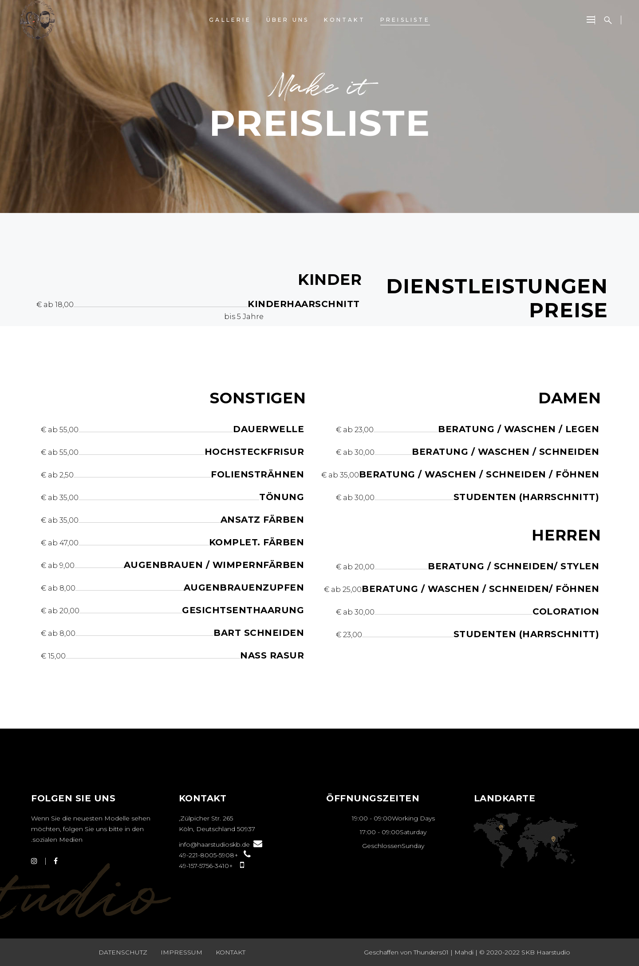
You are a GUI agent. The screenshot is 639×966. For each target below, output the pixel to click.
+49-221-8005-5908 (215, 855)
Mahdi (463, 952)
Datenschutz (123, 952)
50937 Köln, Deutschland (217, 829)
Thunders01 (431, 952)
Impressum (181, 952)
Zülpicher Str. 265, (206, 818)
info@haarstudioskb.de (220, 844)
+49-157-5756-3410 (211, 866)
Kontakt (230, 952)
